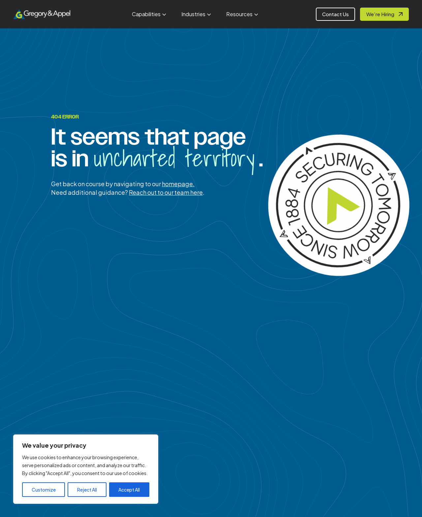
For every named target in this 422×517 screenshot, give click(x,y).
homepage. (178, 184)
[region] (85, 469)
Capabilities (146, 14)
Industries (193, 14)
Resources (239, 14)
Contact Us (335, 14)
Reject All (87, 490)
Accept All (129, 490)
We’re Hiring (380, 14)
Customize (44, 490)
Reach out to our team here (166, 192)
